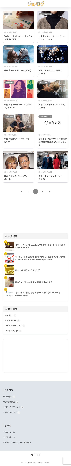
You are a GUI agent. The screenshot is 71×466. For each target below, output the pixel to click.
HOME (35, 456)
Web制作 (8, 14)
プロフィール (10, 432)
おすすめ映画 (9, 48)
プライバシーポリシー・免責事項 (18, 443)
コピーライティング (45, 14)
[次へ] (49, 191)
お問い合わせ (10, 438)
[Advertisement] (35, 215)
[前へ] (22, 191)
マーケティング (13, 331)
